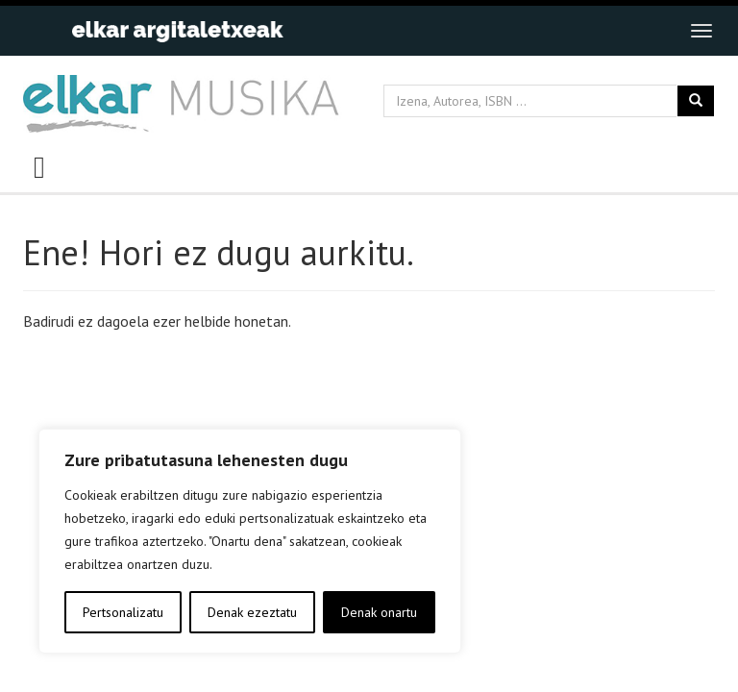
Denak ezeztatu (252, 612)
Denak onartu (379, 612)
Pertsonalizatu (123, 612)
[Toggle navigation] (701, 30)
